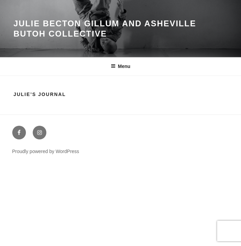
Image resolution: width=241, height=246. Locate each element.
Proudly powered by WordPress (45, 151)
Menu (121, 66)
